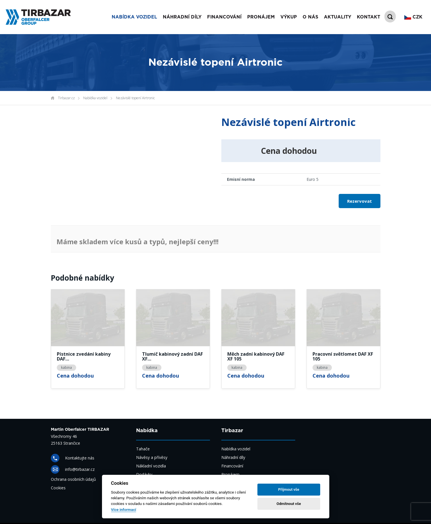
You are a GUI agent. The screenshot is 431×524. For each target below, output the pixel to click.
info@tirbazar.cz (80, 469)
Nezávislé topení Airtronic (135, 98)
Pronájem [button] (261, 17)
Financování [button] (224, 17)
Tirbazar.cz (66, 98)
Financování (232, 466)
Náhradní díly (182, 17)
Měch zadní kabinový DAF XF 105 (255, 357)
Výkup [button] (288, 17)
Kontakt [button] (368, 17)
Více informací (123, 509)
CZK (413, 17)
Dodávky (144, 474)
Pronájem (230, 474)
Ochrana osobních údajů (73, 479)
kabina (66, 367)
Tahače (143, 448)
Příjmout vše (288, 489)
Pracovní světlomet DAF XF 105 (343, 357)
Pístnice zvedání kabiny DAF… (84, 357)
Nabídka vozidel (95, 98)
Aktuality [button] (337, 17)
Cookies (58, 487)
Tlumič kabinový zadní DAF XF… (172, 357)
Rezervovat (359, 201)
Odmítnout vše (288, 504)
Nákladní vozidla (151, 466)
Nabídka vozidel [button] (134, 17)
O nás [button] (310, 17)
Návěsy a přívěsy (151, 457)
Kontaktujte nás (79, 458)
